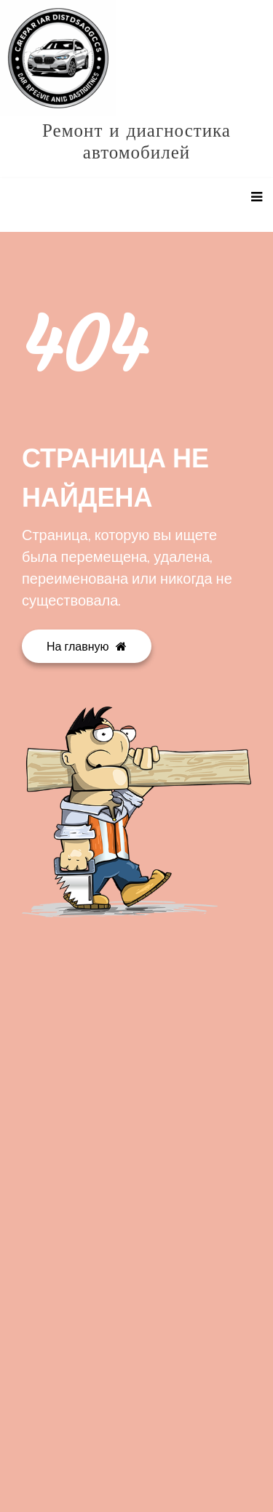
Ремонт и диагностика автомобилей (136, 142)
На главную (87, 646)
